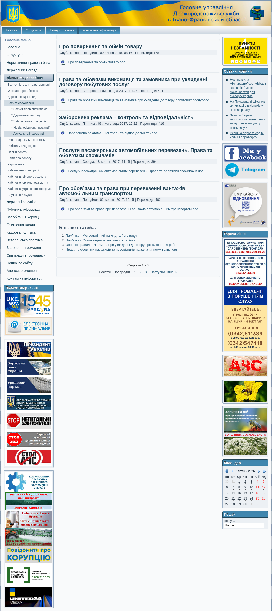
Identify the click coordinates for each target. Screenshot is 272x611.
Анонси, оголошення (23, 271)
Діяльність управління (25, 78)
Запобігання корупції (24, 217)
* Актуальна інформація (28, 133)
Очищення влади (21, 225)
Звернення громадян (24, 248)
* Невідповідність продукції (30, 127)
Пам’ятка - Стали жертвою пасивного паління (100, 240)
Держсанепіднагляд (22, 97)
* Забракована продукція (29, 121)
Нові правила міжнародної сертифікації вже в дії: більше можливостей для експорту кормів (248, 88)
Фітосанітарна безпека (23, 91)
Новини (11, 30)
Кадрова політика (21, 232)
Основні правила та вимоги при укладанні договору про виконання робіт (120, 245)
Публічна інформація (24, 209)
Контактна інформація (99, 30)
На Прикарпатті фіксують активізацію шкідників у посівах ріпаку (248, 106)
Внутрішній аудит (20, 195)
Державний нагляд (22, 70)
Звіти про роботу (19, 158)
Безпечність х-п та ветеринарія (29, 84)
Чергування (16, 164)
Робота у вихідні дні (22, 146)
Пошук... (230, 521)
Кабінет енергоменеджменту (28, 182)
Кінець (172, 272)
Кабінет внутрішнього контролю (30, 189)
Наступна (158, 272)
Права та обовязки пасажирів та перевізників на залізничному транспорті (121, 249)
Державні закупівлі (22, 202)
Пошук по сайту (62, 30)
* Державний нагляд (25, 115)
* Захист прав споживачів (29, 109)
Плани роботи (18, 152)
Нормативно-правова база (28, 62)
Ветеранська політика (25, 240)
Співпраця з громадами (26, 255)
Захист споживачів (21, 103)
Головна (13, 47)
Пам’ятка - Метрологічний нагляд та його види (101, 236)
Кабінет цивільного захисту (27, 176)
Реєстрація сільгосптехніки (27, 140)
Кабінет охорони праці (23, 170)
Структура (34, 30)
